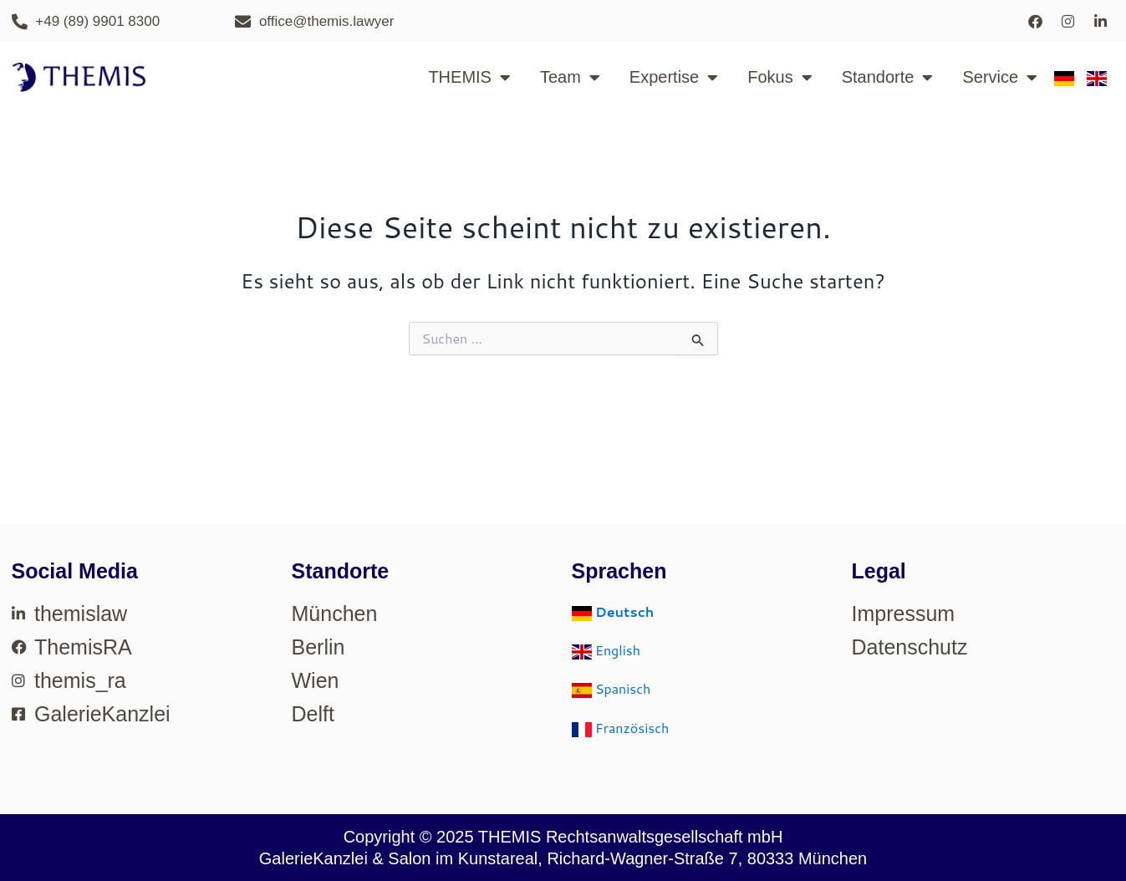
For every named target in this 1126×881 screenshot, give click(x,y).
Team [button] (570, 77)
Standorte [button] (888, 77)
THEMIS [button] (469, 77)
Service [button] (999, 77)
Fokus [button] (779, 77)
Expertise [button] (673, 77)
